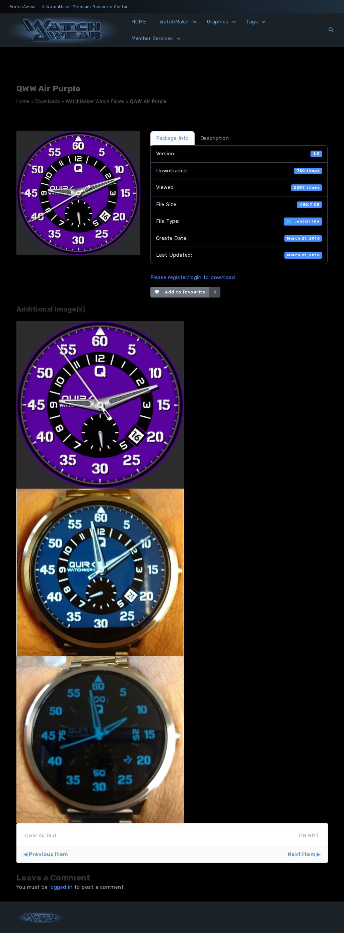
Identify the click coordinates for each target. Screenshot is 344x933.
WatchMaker (174, 22)
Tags (252, 22)
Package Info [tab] (172, 138)
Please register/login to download (192, 277)
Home (23, 101)
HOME (138, 22)
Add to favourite (180, 291)
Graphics (217, 22)
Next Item (302, 854)
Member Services (152, 38)
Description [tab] (214, 138)
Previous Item (48, 854)
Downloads (47, 101)
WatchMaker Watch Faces (95, 101)
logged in (61, 887)
